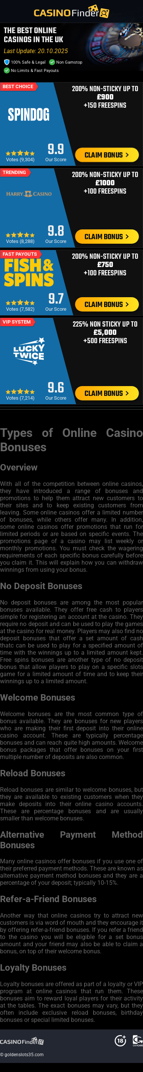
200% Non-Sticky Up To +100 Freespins (105, 183)
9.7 (55, 300)
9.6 (56, 388)
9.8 (56, 232)
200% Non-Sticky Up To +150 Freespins (105, 97)
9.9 (56, 150)
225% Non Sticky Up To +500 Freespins (105, 333)
